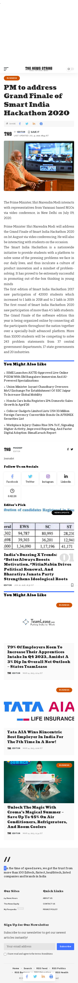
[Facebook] (68, 449)
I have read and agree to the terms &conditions (30, 954)
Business (12, 78)
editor (21, 132)
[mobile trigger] (7, 68)
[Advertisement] (39, 35)
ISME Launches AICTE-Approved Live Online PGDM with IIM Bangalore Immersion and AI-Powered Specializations (36, 377)
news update (62, 513)
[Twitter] (30, 478)
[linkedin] (66, 478)
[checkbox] (5, 954)
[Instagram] (48, 478)
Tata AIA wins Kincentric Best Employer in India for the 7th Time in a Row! (35, 737)
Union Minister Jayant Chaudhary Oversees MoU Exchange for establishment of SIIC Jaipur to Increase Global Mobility (37, 391)
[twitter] (72, 449)
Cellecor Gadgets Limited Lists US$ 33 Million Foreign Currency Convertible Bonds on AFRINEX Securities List (39, 415)
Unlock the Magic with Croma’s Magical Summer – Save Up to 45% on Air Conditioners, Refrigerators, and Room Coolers (37, 817)
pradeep (17, 448)
